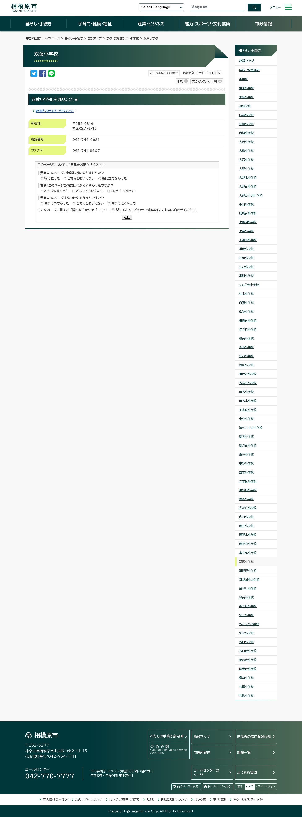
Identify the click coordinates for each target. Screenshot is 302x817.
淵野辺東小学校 (249, 579)
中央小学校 (246, 418)
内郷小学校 (246, 132)
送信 (127, 217)
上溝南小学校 (248, 240)
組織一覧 (244, 752)
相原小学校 (246, 88)
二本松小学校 (248, 481)
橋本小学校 (246, 499)
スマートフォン (266, 786)
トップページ (51, 38)
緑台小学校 (246, 597)
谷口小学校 (246, 642)
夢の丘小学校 (248, 659)
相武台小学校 (248, 374)
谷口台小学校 (248, 650)
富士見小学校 (248, 552)
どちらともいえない (81, 178)
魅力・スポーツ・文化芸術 (207, 24)
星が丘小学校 (248, 588)
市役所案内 (202, 752)
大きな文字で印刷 (204, 81)
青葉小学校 (246, 97)
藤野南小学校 (248, 543)
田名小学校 (246, 391)
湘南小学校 (246, 347)
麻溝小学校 (246, 115)
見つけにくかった (123, 203)
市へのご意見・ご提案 (124, 799)
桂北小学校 (246, 293)
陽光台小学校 (248, 668)
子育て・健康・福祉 (95, 24)
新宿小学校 (246, 356)
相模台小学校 (248, 320)
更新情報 (219, 799)
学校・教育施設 (115, 38)
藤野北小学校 (248, 534)
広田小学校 (246, 516)
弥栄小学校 (246, 633)
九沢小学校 (246, 266)
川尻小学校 (246, 248)
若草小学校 (246, 686)
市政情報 (263, 24)
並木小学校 (246, 472)
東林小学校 (246, 454)
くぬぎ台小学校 (249, 284)
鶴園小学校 (246, 436)
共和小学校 (246, 257)
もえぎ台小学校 (249, 624)
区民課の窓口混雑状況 (254, 736)
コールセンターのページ (206, 773)
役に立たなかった (114, 178)
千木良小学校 (248, 409)
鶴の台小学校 (248, 445)
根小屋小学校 (248, 490)
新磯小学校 (246, 124)
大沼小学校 (246, 159)
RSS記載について (174, 799)
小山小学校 (246, 204)
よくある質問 (247, 772)
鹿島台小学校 (248, 213)
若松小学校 (246, 695)
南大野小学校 (248, 606)
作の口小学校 (248, 329)
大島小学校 (246, 150)
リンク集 (200, 799)
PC (251, 786)
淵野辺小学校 (248, 570)
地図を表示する (56, 111)
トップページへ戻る (219, 786)
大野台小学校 (248, 186)
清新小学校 (246, 365)
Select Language (155, 7)
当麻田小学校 (248, 383)
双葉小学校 (54, 99)
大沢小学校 (246, 141)
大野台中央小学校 (251, 195)
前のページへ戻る (187, 786)
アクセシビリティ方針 (248, 799)
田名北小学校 (248, 400)
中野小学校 (246, 463)
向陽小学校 (246, 302)
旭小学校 (245, 106)
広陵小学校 (246, 311)
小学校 (134, 38)
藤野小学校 (246, 525)
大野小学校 (246, 168)
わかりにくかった (123, 191)
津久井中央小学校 (251, 427)
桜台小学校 (246, 338)
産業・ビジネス (151, 24)
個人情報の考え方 (55, 799)
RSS (150, 799)
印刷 (180, 81)
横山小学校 (246, 677)
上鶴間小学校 (248, 222)
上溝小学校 (246, 231)
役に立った (52, 178)
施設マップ (95, 38)
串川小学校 (246, 275)
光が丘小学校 (248, 507)
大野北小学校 (248, 177)
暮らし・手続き (38, 24)
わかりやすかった (56, 191)
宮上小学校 (246, 615)
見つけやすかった (56, 203)
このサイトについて (88, 799)
